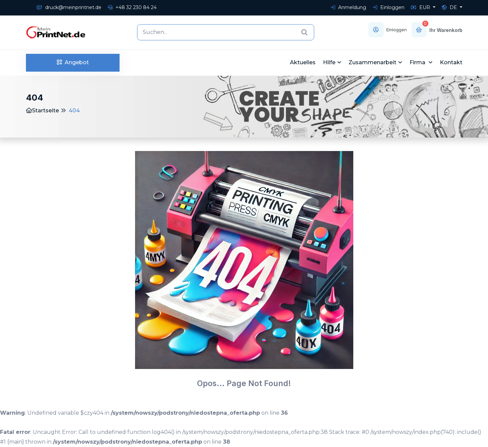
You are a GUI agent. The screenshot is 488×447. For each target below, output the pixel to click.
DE (450, 7)
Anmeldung (348, 7)
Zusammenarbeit (372, 62)
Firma (418, 62)
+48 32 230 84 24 (132, 7)
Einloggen (388, 7)
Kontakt (451, 62)
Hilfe (329, 62)
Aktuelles (303, 62)
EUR (421, 7)
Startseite (42, 110)
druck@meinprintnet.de (69, 7)
